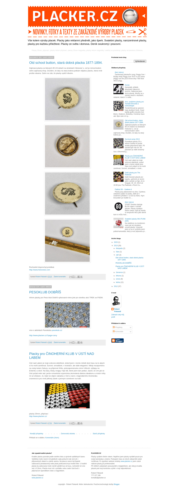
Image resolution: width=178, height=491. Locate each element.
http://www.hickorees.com (39, 270)
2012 (116, 286)
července (119, 272)
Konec (127, 85)
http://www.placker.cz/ (38, 416)
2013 (116, 246)
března (119, 276)
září (117, 255)
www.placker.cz (37, 478)
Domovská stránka (68, 434)
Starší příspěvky (99, 434)
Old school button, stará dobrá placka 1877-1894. (66, 62)
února (118, 279)
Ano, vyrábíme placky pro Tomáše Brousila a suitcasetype (134, 104)
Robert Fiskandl (117, 310)
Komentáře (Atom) (52, 438)
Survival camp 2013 (132, 139)
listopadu (119, 248)
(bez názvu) (119, 72)
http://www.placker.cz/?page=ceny (43, 335)
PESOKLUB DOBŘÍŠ (45, 292)
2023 (116, 242)
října (118, 252)
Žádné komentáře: (60, 276)
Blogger (116, 484)
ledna (118, 282)
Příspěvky (117, 327)
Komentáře (118, 332)
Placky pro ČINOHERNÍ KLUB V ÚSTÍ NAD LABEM (135, 157)
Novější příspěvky (36, 434)
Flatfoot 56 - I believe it (123, 189)
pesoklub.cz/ (57, 330)
